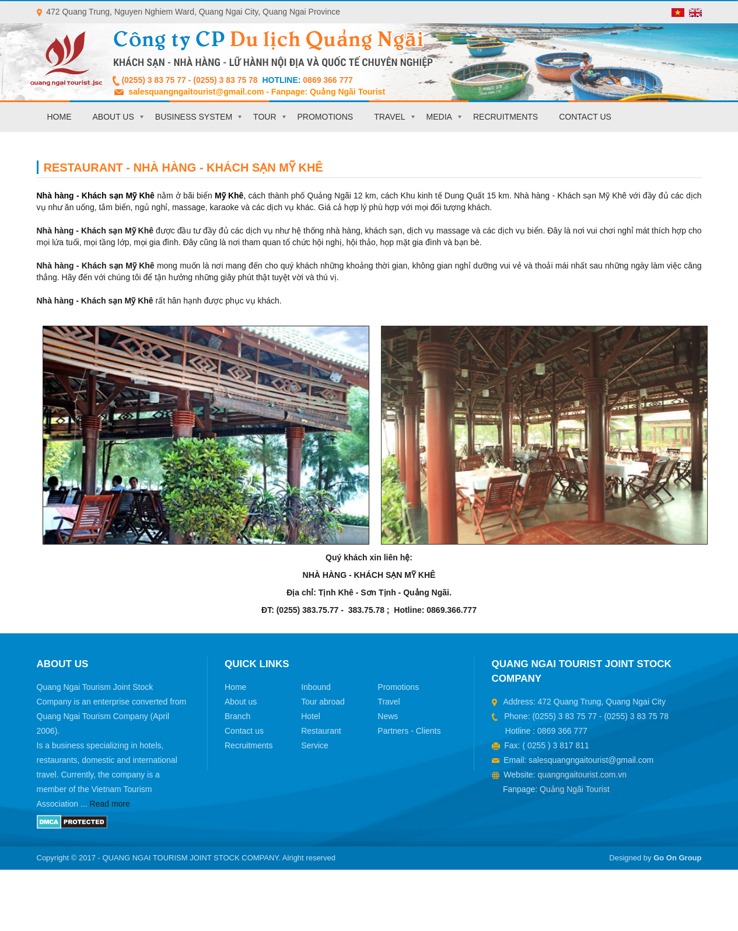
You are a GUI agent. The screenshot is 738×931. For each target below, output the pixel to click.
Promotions (326, 116)
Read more (110, 803)
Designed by (655, 857)
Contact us (585, 116)
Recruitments (505, 116)
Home (59, 116)
